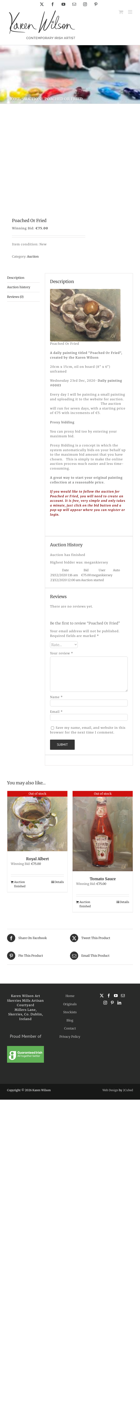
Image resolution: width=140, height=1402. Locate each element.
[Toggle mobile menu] (130, 11)
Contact (70, 1028)
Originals (70, 1004)
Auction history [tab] (18, 287)
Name (56, 697)
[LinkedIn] (119, 1003)
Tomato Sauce (103, 878)
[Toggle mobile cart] (121, 11)
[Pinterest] (112, 1003)
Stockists (70, 1012)
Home (70, 996)
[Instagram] (105, 1003)
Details (59, 882)
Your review (61, 653)
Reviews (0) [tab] (15, 297)
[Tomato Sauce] (103, 831)
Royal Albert (37, 858)
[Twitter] (102, 995)
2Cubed (128, 1090)
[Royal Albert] (37, 821)
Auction (33, 257)
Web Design (110, 1090)
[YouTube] (116, 995)
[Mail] (123, 995)
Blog (69, 1020)
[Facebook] (109, 995)
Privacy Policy (69, 1037)
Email (56, 712)
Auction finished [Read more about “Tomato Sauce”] (85, 904)
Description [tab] (15, 278)
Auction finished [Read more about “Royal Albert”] (19, 884)
